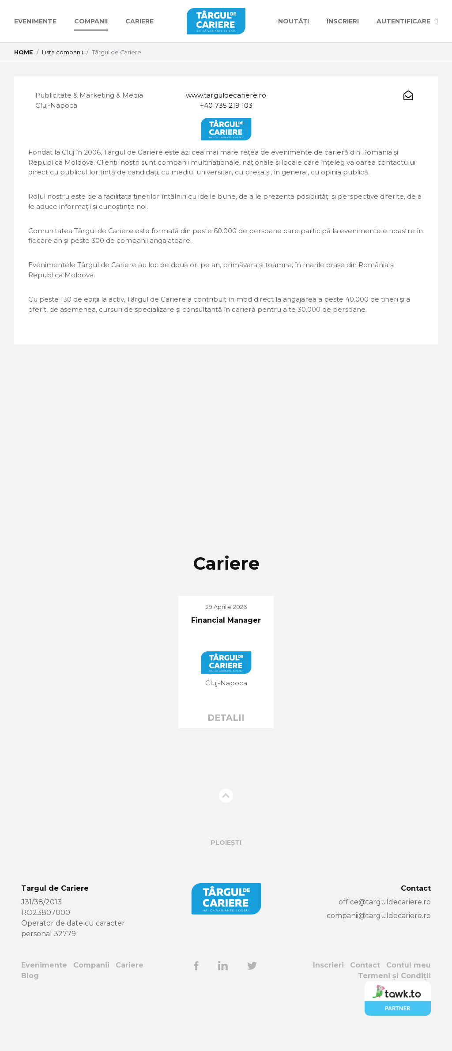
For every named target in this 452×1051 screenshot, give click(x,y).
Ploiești (226, 860)
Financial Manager (226, 637)
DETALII (226, 735)
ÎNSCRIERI (343, 21)
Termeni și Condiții (394, 993)
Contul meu (408, 983)
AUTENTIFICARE (407, 21)
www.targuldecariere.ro (226, 95)
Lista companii (62, 52)
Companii (91, 21)
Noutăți (293, 21)
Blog (30, 993)
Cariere (139, 21)
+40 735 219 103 (226, 106)
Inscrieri (328, 983)
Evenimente (35, 21)
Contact (365, 983)
